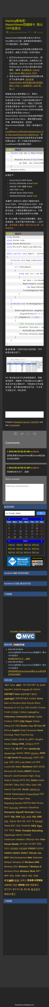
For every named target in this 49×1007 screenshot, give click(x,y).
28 (15, 537)
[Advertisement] (27, 398)
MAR (27, 545)
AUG (35, 549)
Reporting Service (22, 422)
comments (14, 425)
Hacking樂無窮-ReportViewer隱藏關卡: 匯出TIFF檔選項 (24, 24)
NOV (27, 552)
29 (20, 537)
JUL (27, 549)
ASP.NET (35, 422)
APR (35, 545)
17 (32, 531)
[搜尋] (19, 513)
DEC (35, 552)
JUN (19, 549)
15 (20, 531)
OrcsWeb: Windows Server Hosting (25, 631)
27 (9, 537)
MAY (11, 549)
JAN (11, 545)
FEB (19, 545)
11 (37, 528)
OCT (19, 552)
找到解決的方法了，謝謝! (19, 659)
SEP (11, 552)
